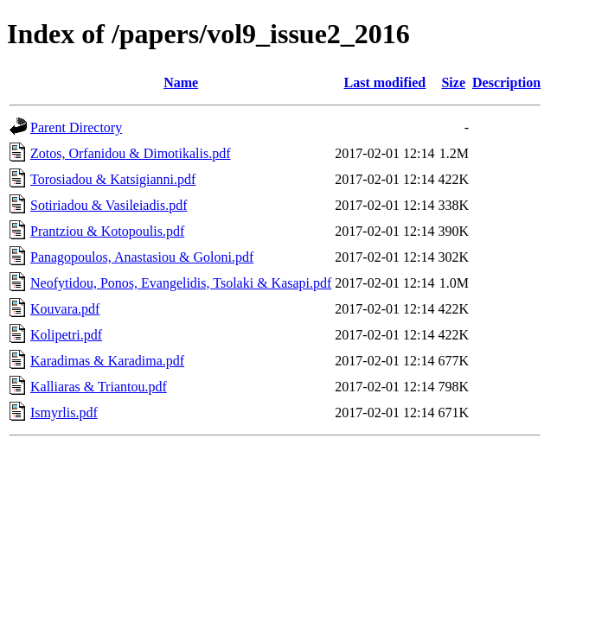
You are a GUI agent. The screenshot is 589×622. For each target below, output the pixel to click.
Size (453, 82)
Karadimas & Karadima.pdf (107, 360)
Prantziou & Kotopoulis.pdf (107, 231)
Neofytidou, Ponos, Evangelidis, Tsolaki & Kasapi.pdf (180, 283)
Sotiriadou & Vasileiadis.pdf (108, 205)
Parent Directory (76, 127)
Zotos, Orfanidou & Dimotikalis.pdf (130, 153)
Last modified (385, 82)
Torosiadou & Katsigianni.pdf (112, 179)
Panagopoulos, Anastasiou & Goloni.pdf (141, 257)
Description (506, 82)
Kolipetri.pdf (66, 334)
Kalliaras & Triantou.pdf (98, 386)
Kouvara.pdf (64, 308)
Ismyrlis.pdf (64, 412)
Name (180, 82)
